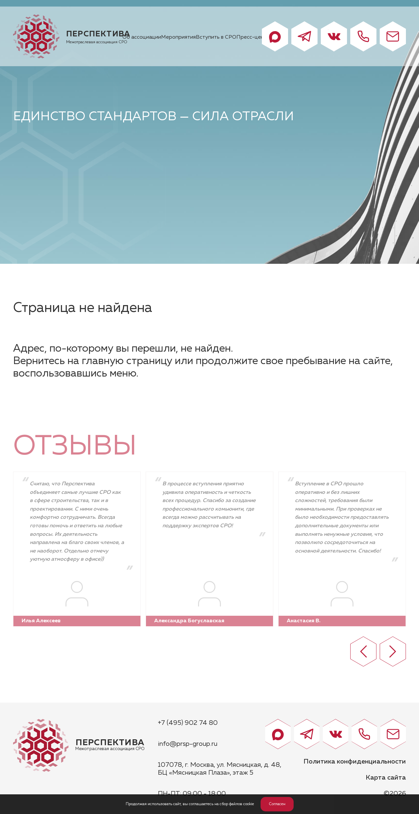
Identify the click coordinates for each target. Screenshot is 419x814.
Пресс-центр (253, 37)
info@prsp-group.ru (187, 744)
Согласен (277, 804)
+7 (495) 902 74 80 (188, 723)
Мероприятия (178, 37)
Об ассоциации (141, 37)
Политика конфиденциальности (354, 761)
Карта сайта (386, 777)
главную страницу (127, 361)
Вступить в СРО (216, 37)
